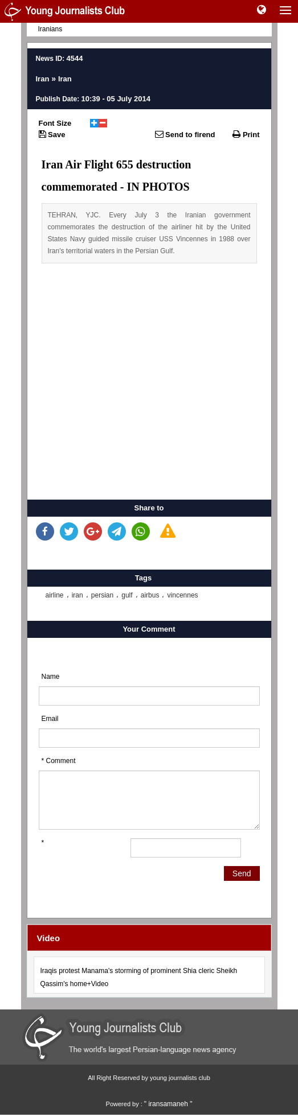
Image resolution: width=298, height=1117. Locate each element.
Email (50, 719)
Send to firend (185, 134)
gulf (126, 595)
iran (77, 595)
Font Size (55, 123)
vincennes (183, 595)
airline (55, 595)
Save (52, 134)
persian (102, 595)
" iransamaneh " (168, 1104)
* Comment (59, 761)
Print (245, 134)
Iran (43, 79)
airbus (150, 595)
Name (51, 677)
